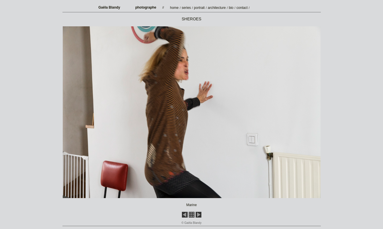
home (174, 8)
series (186, 8)
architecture (217, 8)
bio (231, 8)
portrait (199, 8)
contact (242, 8)
